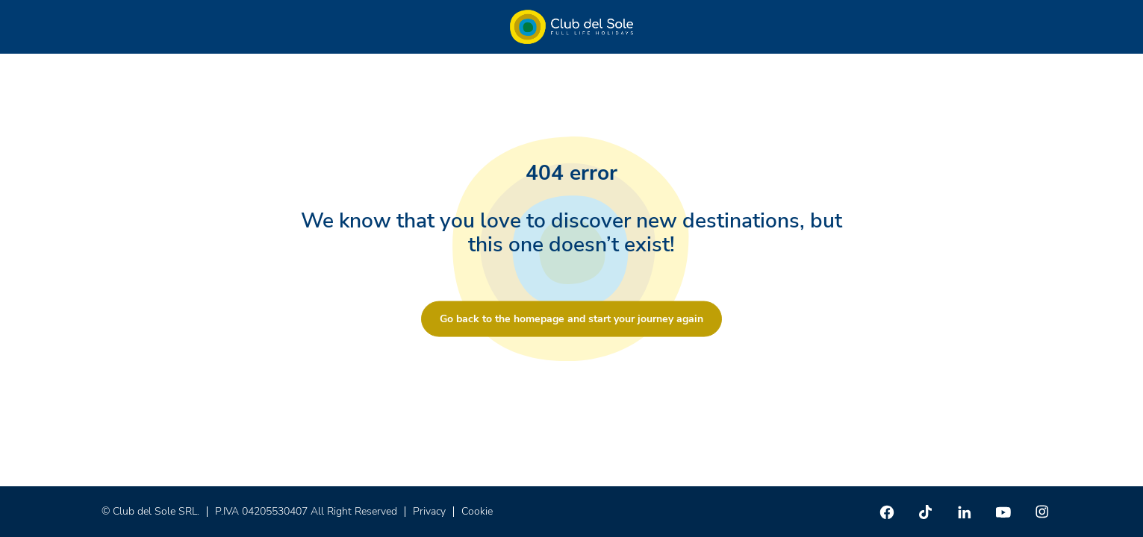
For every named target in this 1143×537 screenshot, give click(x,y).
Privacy (429, 511)
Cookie (477, 511)
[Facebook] (886, 511)
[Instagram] (1042, 511)
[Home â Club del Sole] (571, 27)
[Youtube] (1003, 511)
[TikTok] (925, 511)
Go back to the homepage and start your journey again (571, 319)
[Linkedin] (964, 511)
